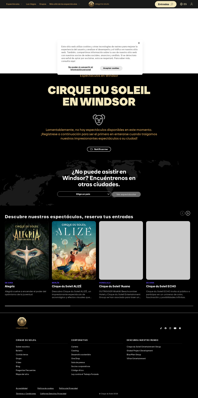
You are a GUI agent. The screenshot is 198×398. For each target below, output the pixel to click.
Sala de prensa (78, 362)
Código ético (77, 370)
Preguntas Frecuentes (26, 370)
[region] (100, 57)
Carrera (74, 346)
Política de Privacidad (68, 388)
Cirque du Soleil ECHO (161, 286)
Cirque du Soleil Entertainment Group (144, 346)
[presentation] (42, 339)
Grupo (18, 358)
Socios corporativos (80, 366)
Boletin (19, 350)
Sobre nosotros (23, 346)
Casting (75, 350)
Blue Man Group (134, 354)
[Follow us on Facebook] (165, 327)
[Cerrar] (139, 43)
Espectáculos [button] (14, 4)
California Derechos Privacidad (53, 393)
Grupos (42, 4)
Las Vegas (31, 4)
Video (18, 362)
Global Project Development (140, 350)
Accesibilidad (21, 388)
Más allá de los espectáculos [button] (65, 4)
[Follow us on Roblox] (180, 327)
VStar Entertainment (136, 358)
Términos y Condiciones (26, 393)
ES (183, 4)
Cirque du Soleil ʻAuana (114, 286)
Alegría (10, 286)
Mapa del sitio (22, 374)
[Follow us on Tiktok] (161, 327)
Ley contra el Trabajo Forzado (85, 374)
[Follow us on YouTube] (175, 327)
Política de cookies (45, 388)
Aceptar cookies (111, 68)
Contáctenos (22, 354)
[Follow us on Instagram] (170, 327)
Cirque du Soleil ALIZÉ (67, 286)
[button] (188, 212)
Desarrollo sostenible (81, 354)
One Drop (75, 358)
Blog (18, 366)
